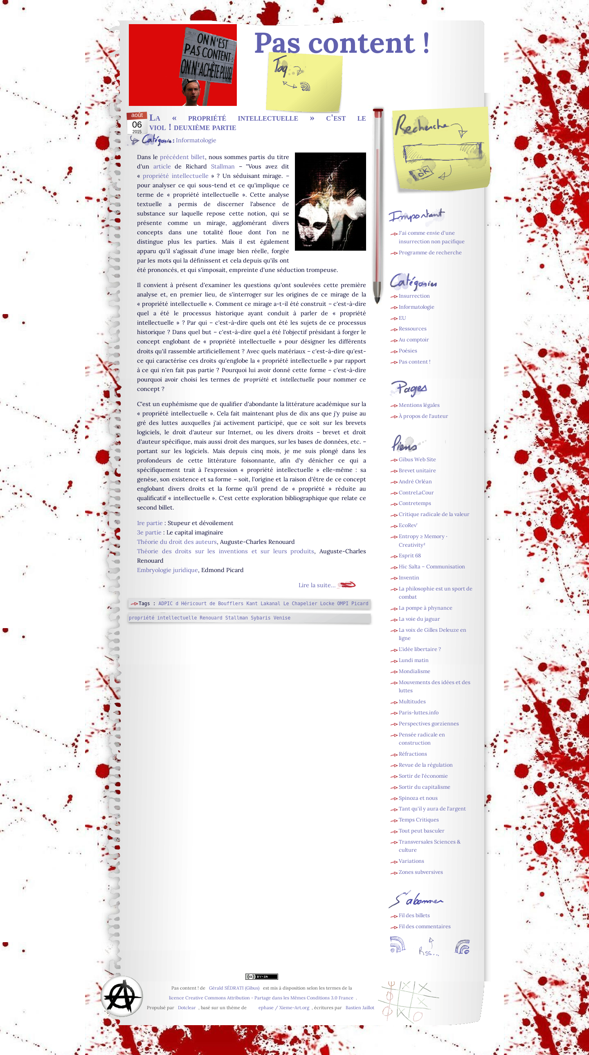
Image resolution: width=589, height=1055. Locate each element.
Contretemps (415, 503)
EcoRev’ (408, 525)
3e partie (149, 532)
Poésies (408, 350)
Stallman (223, 166)
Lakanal (271, 603)
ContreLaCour (416, 492)
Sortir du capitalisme (424, 786)
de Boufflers (226, 603)
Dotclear (187, 1007)
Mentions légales (419, 405)
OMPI (342, 603)
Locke (327, 603)
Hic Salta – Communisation (432, 566)
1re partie (150, 523)
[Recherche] (458, 152)
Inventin (409, 577)
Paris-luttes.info (418, 712)
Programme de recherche (430, 252)
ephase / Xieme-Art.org (284, 1007)
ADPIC (166, 603)
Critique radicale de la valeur (434, 514)
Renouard (211, 618)
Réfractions (413, 753)
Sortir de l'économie (423, 775)
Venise (282, 618)
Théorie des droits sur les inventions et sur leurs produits (225, 551)
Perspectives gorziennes (429, 723)
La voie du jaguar (419, 618)
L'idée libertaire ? (420, 649)
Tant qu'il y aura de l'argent (432, 808)
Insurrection (414, 295)
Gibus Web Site (417, 459)
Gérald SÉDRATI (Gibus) (234, 988)
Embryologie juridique (167, 570)
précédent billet (182, 157)
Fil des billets (304, 88)
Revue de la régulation (426, 764)
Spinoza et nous (418, 798)
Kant (252, 603)
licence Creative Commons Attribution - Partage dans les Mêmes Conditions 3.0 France (261, 998)
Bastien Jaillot (360, 1007)
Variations (411, 860)
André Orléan (415, 481)
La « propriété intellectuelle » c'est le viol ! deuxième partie (257, 122)
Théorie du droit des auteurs (177, 541)
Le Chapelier (300, 603)
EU (402, 317)
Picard (360, 603)
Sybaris (261, 618)
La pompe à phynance (425, 607)
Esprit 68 (410, 555)
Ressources (413, 328)
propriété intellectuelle (175, 176)
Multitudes (412, 701)
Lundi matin (414, 660)
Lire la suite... (317, 585)
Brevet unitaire (417, 470)
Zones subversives (421, 872)
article (162, 166)
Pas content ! (414, 361)
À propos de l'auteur (423, 416)
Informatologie (196, 140)
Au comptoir (414, 339)
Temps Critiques (419, 819)
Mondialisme (414, 671)
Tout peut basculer (422, 830)
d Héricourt (191, 603)
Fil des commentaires (425, 926)
